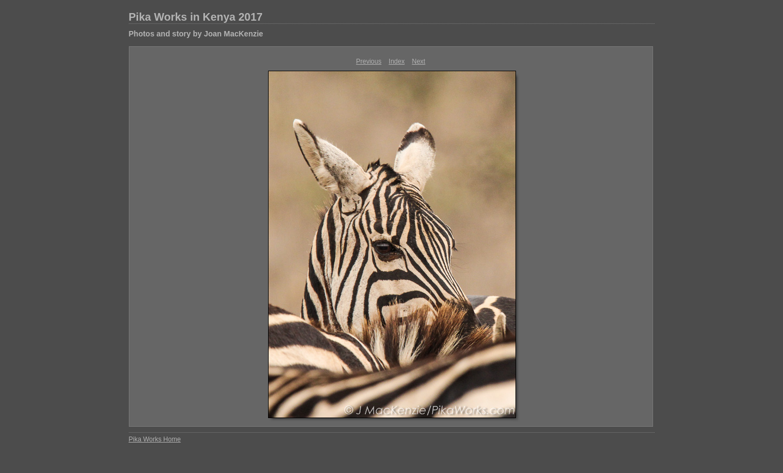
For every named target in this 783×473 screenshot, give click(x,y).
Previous (369, 61)
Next (419, 61)
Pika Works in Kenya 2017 (196, 17)
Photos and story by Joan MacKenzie (196, 33)
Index (397, 61)
